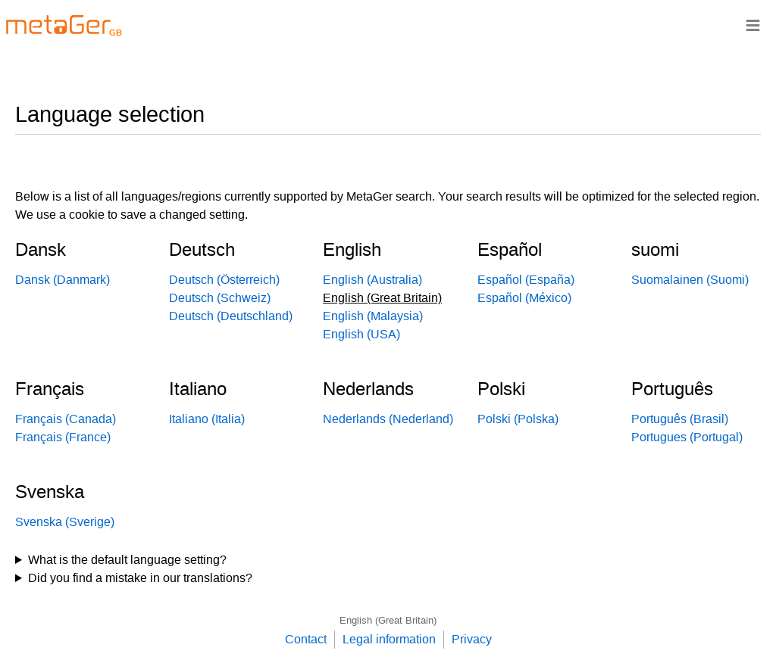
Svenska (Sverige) (64, 521)
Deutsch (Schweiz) (220, 297)
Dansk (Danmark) (62, 279)
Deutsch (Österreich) (224, 279)
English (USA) (361, 334)
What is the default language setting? (127, 559)
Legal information (389, 639)
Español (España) (525, 279)
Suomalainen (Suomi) (690, 279)
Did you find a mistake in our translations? (140, 577)
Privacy (472, 639)
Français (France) (63, 437)
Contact (306, 639)
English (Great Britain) (388, 620)
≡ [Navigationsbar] (753, 24)
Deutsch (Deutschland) (231, 316)
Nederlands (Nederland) (388, 418)
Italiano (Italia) (207, 418)
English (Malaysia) (373, 316)
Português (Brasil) (679, 418)
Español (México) (524, 297)
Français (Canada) (65, 418)
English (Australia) (372, 279)
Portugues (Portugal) (687, 437)
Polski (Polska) (518, 418)
